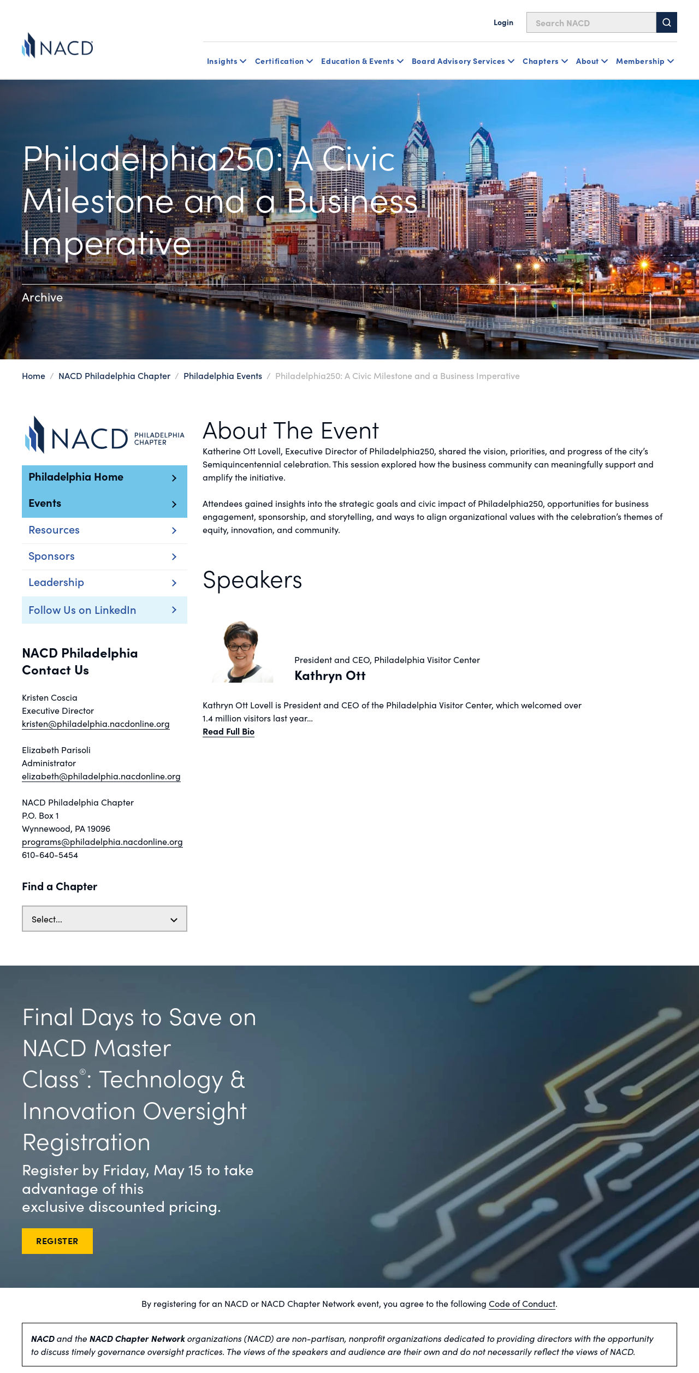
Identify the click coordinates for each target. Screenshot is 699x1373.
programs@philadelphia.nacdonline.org (102, 841)
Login (503, 21)
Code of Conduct (522, 1303)
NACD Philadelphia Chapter (114, 375)
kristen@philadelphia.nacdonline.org (96, 723)
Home (33, 375)
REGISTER (57, 1240)
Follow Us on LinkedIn (82, 609)
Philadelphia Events (222, 375)
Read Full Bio (228, 731)
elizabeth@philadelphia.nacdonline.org (101, 776)
